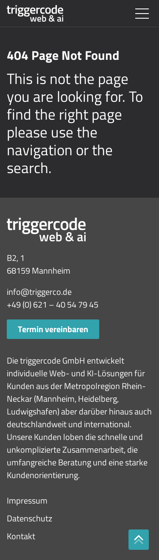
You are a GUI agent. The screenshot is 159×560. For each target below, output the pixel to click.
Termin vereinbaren (53, 329)
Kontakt (21, 536)
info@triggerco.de (39, 291)
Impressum (27, 500)
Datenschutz (29, 518)
